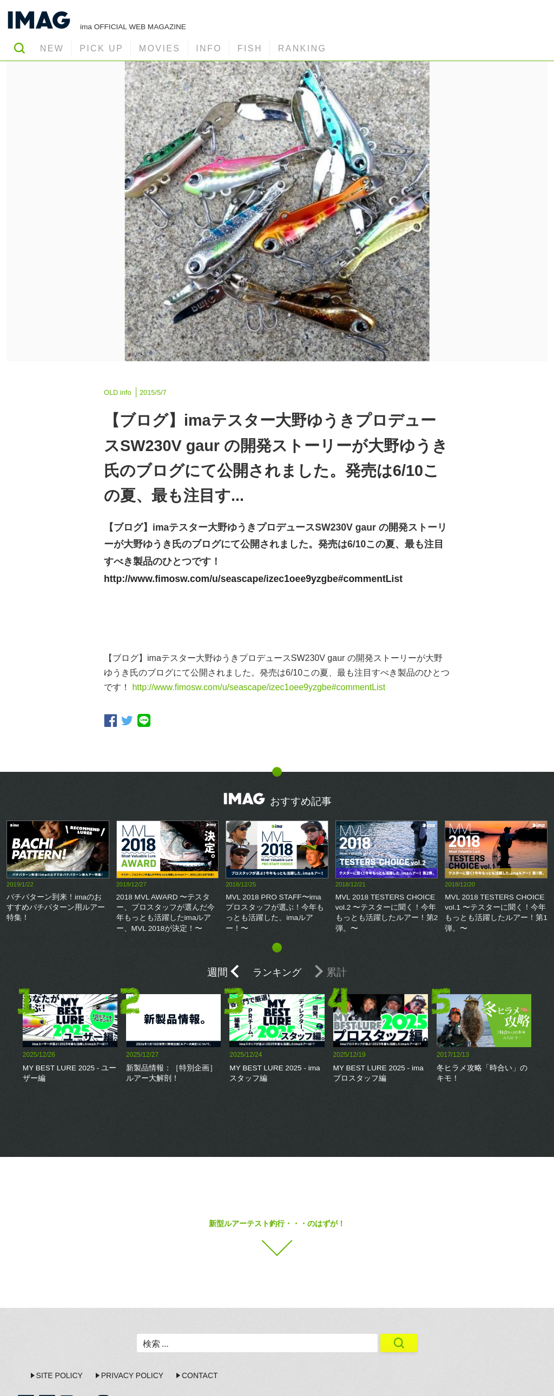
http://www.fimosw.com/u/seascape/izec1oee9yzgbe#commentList (253, 578)
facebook (110, 720)
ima (514, 1377)
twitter (127, 721)
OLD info (117, 392)
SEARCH (19, 48)
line (143, 720)
